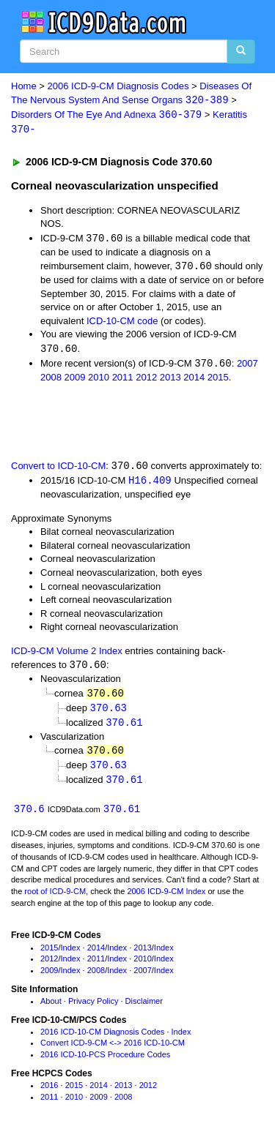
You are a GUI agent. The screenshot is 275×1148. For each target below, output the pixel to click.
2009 (75, 380)
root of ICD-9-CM (55, 898)
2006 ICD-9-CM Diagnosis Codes (118, 85)
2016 (49, 1091)
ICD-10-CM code (122, 323)
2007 (247, 366)
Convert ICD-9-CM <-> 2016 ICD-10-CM (112, 1050)
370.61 (124, 728)
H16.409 (150, 484)
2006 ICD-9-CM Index (166, 898)
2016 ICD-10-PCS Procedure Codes (105, 1061)
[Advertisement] (117, 423)
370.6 (29, 815)
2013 (170, 380)
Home (24, 85)
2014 (194, 380)
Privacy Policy (93, 1007)
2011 (122, 380)
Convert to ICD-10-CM (58, 469)
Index (71, 954)
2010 (98, 380)
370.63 (108, 712)
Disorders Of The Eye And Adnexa (106, 115)
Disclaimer (144, 1007)
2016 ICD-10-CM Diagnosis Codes (102, 1038)
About (51, 1007)
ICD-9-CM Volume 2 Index (66, 654)
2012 (146, 380)
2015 (218, 380)
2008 (51, 380)
